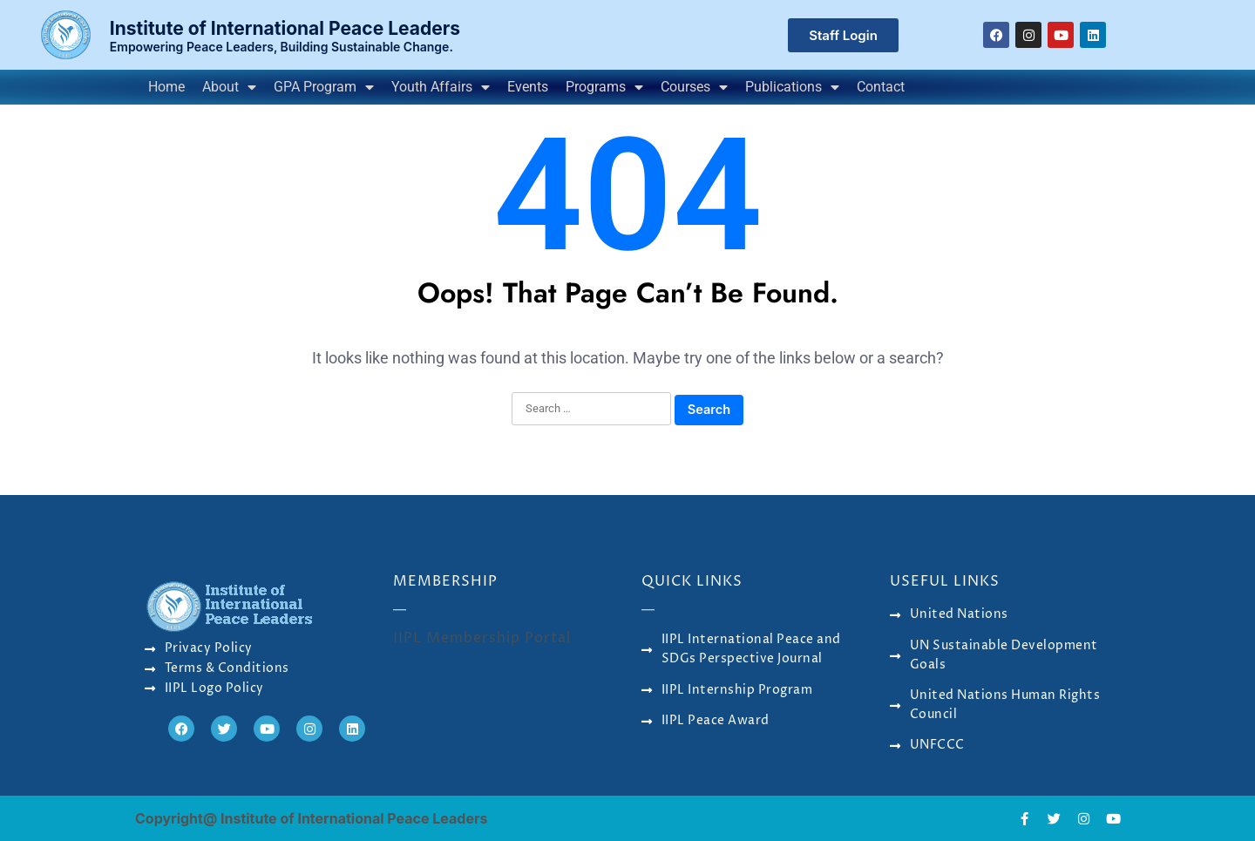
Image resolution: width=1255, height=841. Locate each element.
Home (166, 86)
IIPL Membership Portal (482, 638)
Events (527, 86)
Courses (694, 87)
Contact (881, 86)
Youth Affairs (440, 87)
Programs (604, 87)
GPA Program (324, 87)
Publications (792, 87)
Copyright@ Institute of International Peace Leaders (311, 818)
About (229, 87)
